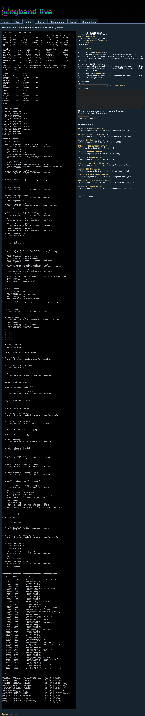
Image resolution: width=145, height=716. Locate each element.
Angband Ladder (97, 40)
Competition (57, 22)
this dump (86, 37)
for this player (89, 42)
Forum (41, 22)
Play (16, 22)
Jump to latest (84, 49)
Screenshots (89, 22)
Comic (73, 22)
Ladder (28, 22)
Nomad (98, 53)
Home (5, 22)
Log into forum (118, 86)
